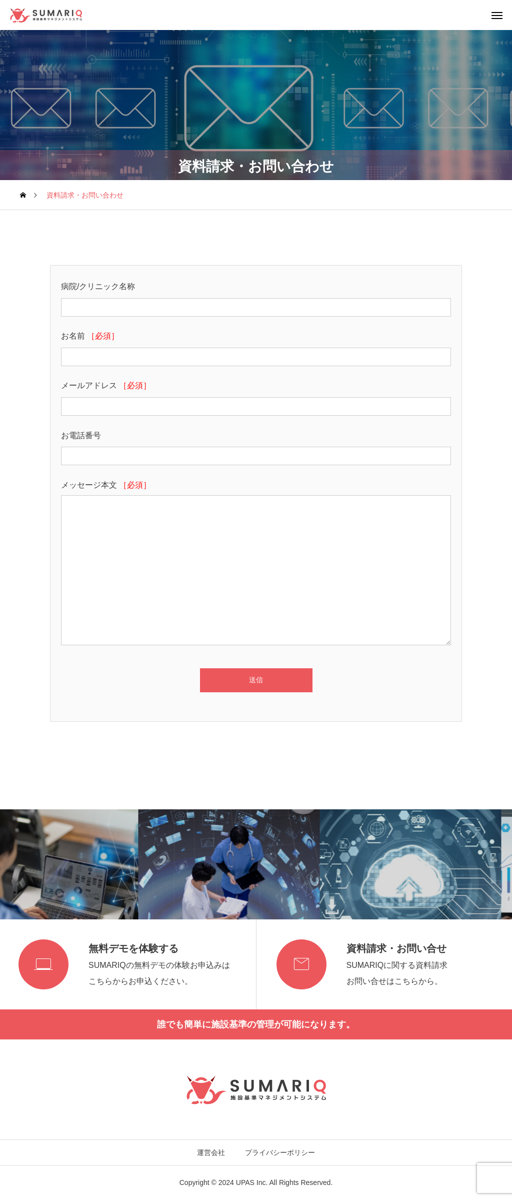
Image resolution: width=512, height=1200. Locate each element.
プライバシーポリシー (280, 1152)
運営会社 (211, 1152)
